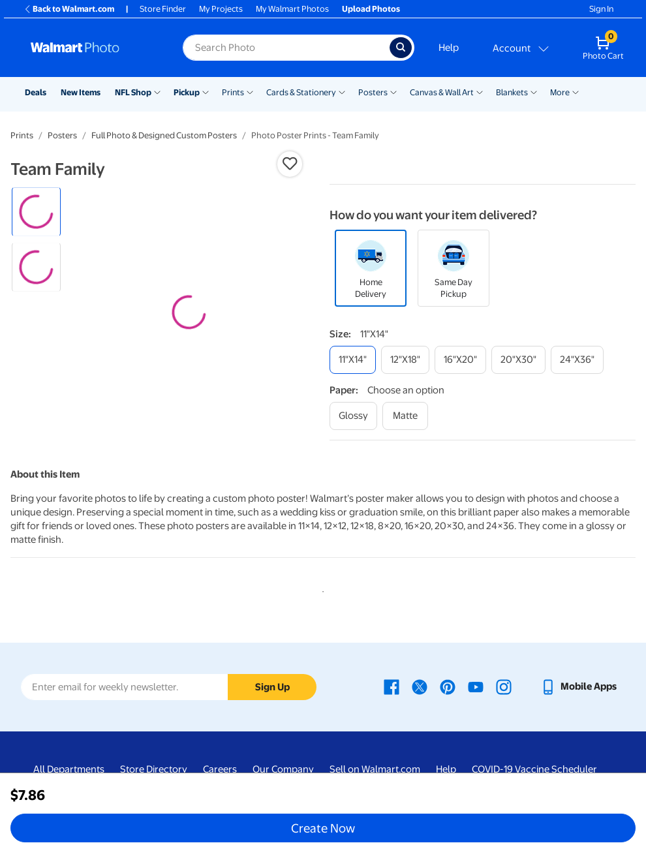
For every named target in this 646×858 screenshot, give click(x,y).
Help (448, 48)
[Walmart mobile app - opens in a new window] (578, 686)
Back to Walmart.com (68, 9)
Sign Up (272, 687)
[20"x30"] (518, 360)
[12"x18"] (405, 360)
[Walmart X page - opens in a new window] (419, 686)
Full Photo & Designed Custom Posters (164, 135)
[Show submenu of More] (575, 91)
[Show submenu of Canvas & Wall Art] (480, 91)
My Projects (221, 9)
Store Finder (163, 9)
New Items (80, 92)
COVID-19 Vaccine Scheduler (534, 769)
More (560, 92)
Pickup (187, 92)
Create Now (323, 828)
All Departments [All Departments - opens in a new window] (68, 769)
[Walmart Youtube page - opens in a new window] (476, 686)
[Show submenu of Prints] (250, 91)
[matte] (405, 416)
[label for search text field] (286, 48)
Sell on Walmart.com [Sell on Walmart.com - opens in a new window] (375, 769)
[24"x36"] (577, 360)
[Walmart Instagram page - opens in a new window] (504, 686)
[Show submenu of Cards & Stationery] (342, 91)
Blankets (512, 92)
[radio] (36, 211)
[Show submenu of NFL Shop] (157, 91)
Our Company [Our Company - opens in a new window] (283, 769)
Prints (233, 92)
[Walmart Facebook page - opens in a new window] (391, 686)
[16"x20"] (460, 360)
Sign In (601, 9)
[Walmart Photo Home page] (93, 47)
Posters (373, 92)
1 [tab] (320, 589)
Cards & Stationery (301, 92)
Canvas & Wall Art (442, 92)
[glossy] (353, 416)
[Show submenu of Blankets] (534, 91)
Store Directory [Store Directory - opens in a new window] (153, 769)
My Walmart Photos (292, 9)
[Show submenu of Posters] (393, 91)
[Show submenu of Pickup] (205, 91)
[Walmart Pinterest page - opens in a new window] (447, 686)
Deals (35, 92)
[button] (289, 163)
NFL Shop (133, 92)
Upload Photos (371, 9)
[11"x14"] (353, 360)
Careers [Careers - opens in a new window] (220, 769)
